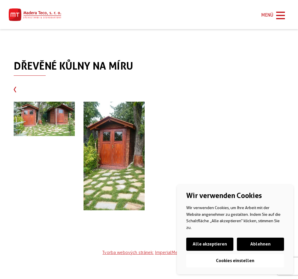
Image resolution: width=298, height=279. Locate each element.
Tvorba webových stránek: (128, 252)
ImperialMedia (169, 252)
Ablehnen (260, 244)
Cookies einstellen (235, 260)
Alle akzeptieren (210, 244)
